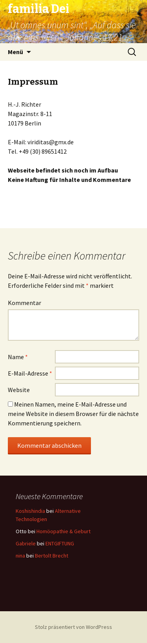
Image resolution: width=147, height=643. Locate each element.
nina (20, 555)
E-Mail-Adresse (30, 373)
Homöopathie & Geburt (63, 531)
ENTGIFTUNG (59, 543)
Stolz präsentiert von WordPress (73, 626)
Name (18, 357)
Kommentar (24, 303)
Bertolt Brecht (51, 555)
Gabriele (26, 543)
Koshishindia (30, 510)
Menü (15, 52)
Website (19, 390)
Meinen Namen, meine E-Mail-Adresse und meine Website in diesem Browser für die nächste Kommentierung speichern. (73, 413)
